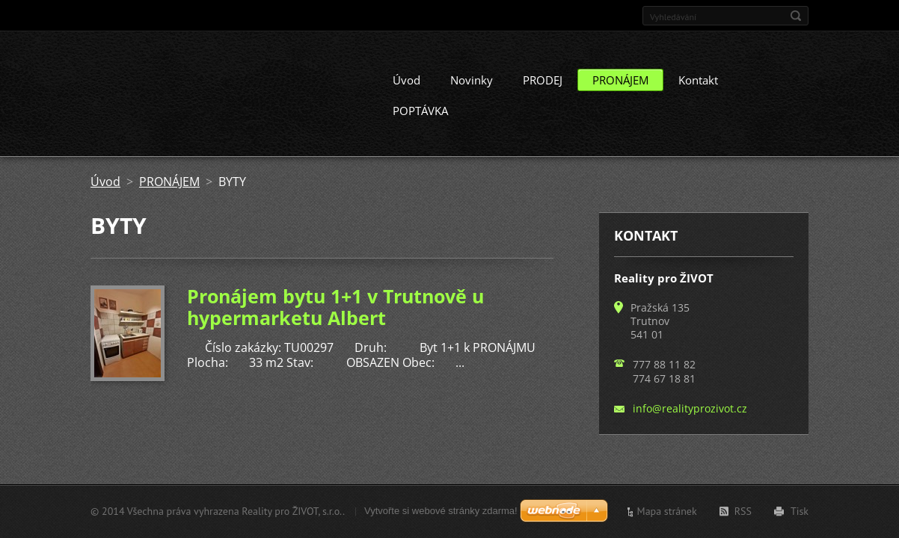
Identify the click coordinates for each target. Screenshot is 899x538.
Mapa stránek (667, 511)
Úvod (406, 91)
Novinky (471, 91)
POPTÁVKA (420, 121)
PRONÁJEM (620, 91)
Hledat (796, 15)
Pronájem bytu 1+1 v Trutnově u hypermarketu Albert (335, 317)
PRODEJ (542, 91)
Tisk (800, 511)
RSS (743, 511)
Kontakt (698, 91)
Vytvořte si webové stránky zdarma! (441, 510)
